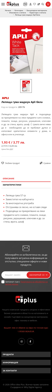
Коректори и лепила (38, 13)
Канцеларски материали (37, 10)
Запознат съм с (26, 283)
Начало (8, 10)
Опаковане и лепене (17, 13)
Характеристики (12, 184)
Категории (19, 10)
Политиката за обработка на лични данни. (26, 282)
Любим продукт (10, 163)
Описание (8, 178)
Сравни (45, 163)
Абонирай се (38, 275)
